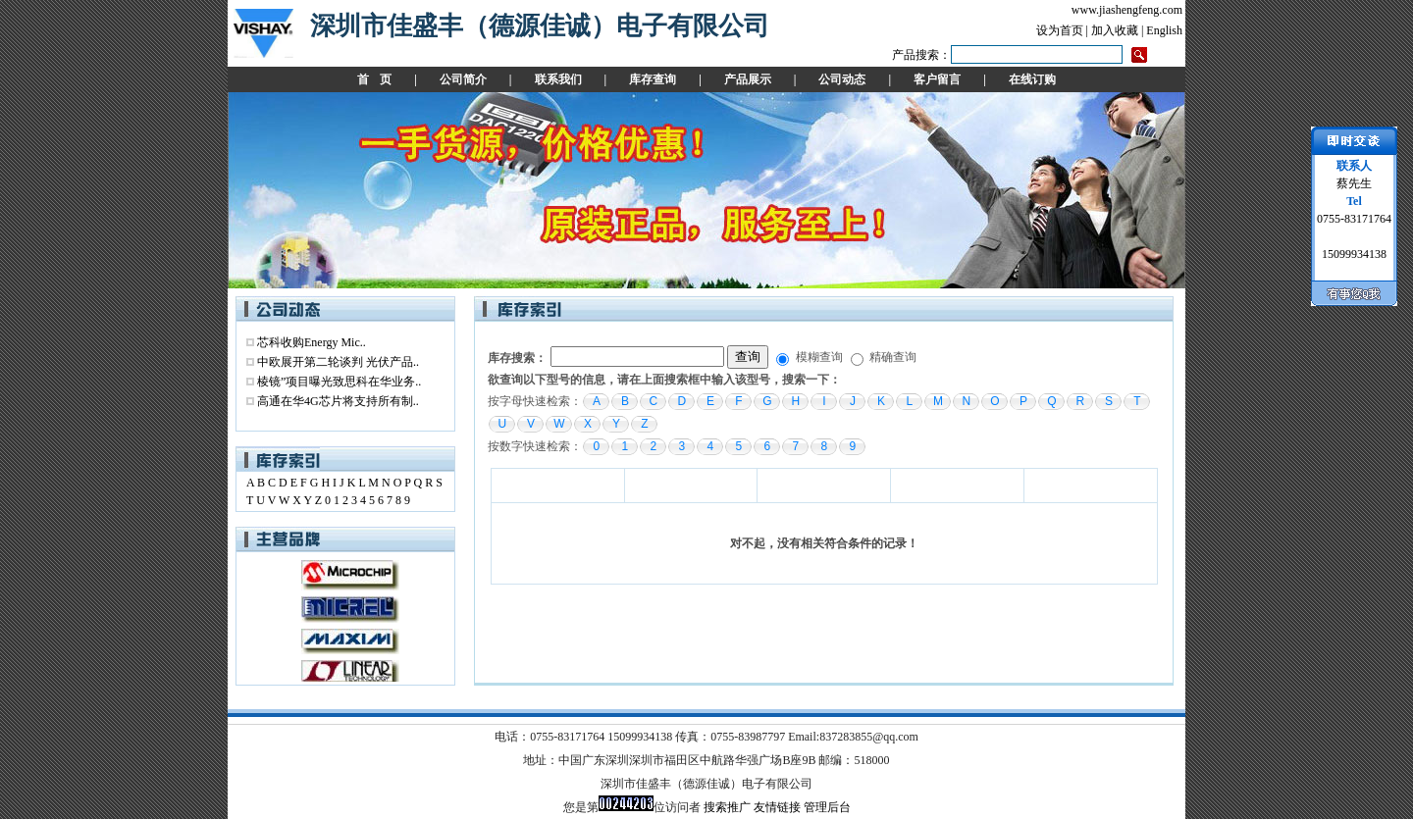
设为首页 (1059, 30)
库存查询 (652, 79)
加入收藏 (1114, 30)
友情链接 (777, 807)
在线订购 (1032, 79)
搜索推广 (727, 807)
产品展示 (747, 79)
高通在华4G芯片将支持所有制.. (338, 401)
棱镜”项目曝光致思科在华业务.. (339, 381)
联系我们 (558, 79)
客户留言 (937, 79)
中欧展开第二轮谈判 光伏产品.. (338, 362)
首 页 (374, 79)
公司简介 (463, 79)
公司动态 (841, 79)
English (1164, 30)
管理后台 (827, 807)
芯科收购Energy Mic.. (311, 342)
